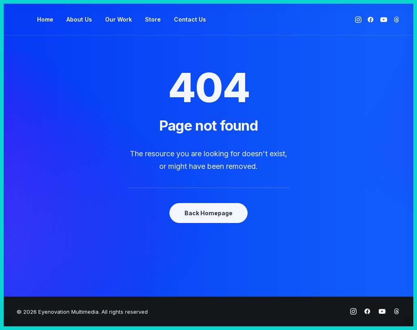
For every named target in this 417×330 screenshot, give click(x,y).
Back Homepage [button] (208, 213)
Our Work (118, 19)
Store (153, 19)
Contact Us (190, 19)
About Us (79, 19)
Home (45, 19)
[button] (359, 19)
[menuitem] (45, 19)
